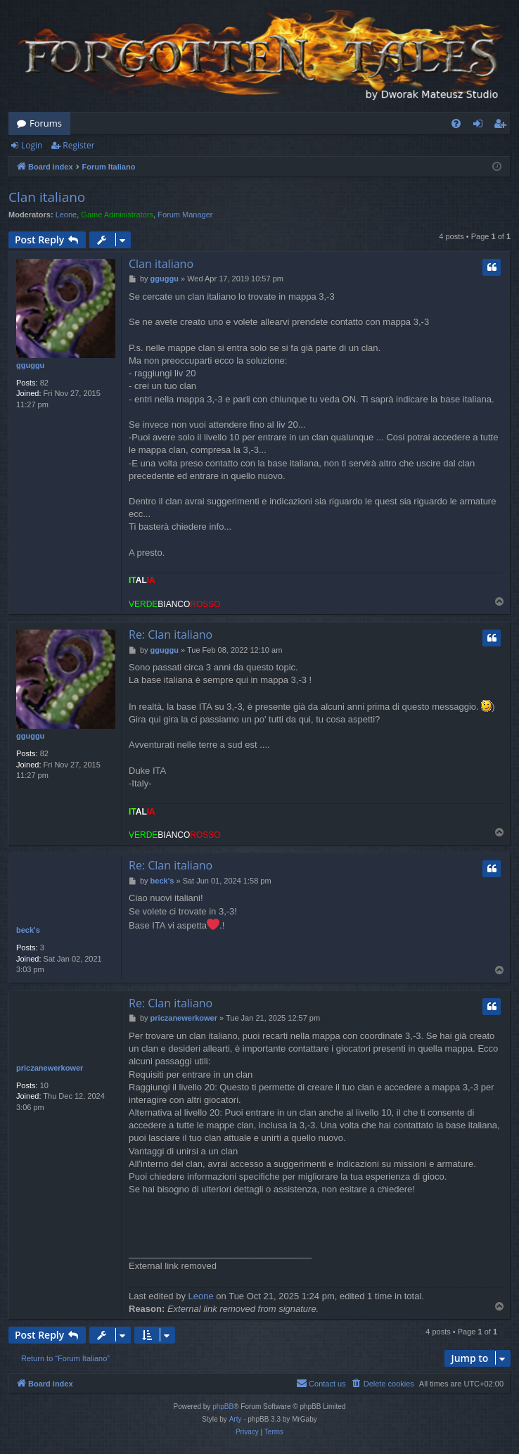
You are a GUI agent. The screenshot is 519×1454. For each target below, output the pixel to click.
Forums (46, 123)
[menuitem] (456, 123)
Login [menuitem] (481, 126)
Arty (235, 1419)
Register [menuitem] (503, 126)
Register (78, 145)
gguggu (30, 365)
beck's (28, 930)
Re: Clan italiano (170, 634)
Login (31, 145)
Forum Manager (185, 214)
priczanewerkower (49, 1068)
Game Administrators (117, 214)
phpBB (222, 1406)
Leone (66, 214)
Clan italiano (46, 197)
